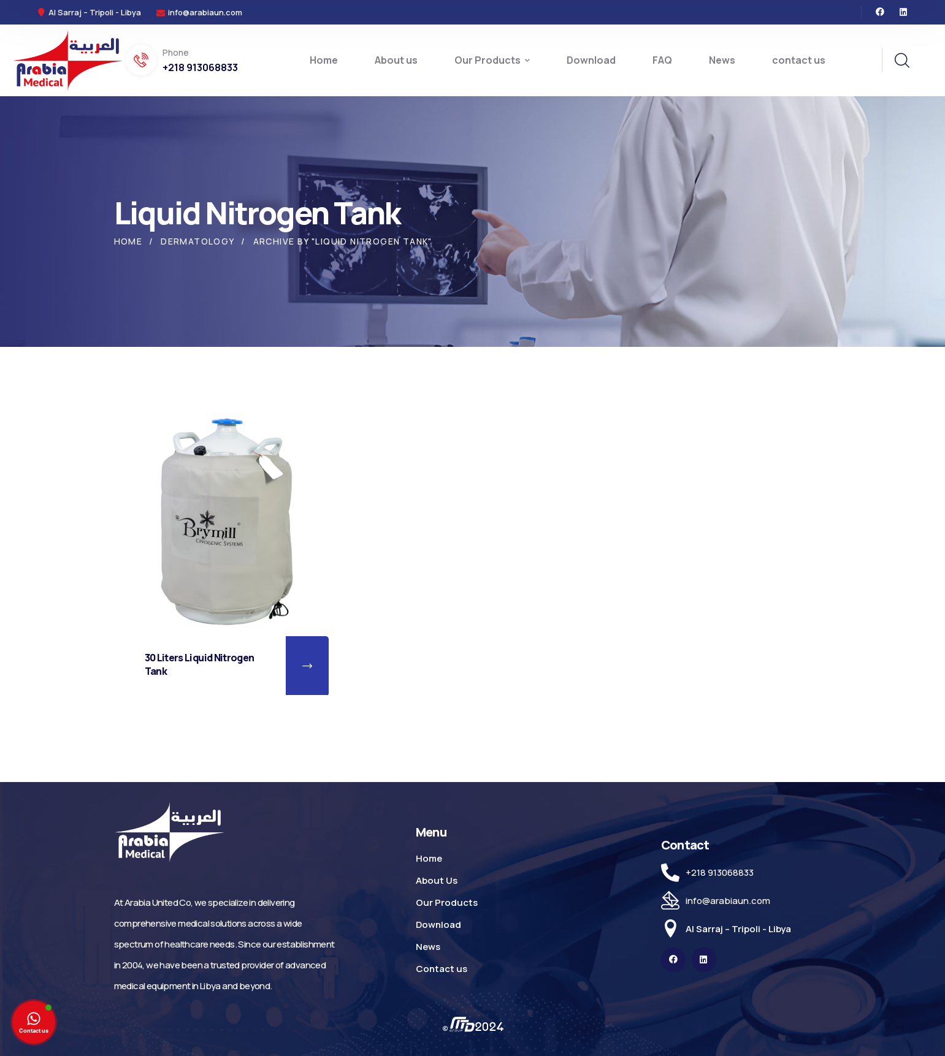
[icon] (880, 12)
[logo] (67, 59)
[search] (901, 60)
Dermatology (197, 241)
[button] (307, 666)
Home (128, 241)
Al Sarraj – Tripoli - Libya (738, 928)
